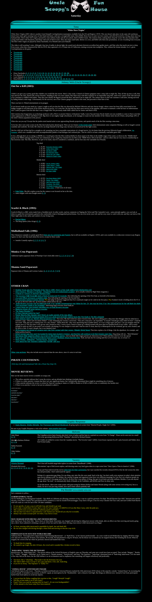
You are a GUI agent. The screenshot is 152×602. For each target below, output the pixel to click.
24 (78, 75)
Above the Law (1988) (53, 154)
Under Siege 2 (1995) (53, 165)
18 (65, 73)
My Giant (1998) (51, 171)
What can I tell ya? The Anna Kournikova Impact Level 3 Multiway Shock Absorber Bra (47, 338)
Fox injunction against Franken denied (29, 300)
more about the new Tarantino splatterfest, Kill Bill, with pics (37, 341)
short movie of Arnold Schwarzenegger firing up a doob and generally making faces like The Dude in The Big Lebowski (59, 317)
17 (62, 73)
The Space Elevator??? (24, 311)
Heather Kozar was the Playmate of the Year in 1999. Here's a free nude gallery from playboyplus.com (53, 290)
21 (70, 75)
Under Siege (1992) (52, 149)
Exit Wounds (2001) (52, 152)
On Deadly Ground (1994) (54, 186)
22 (73, 75)
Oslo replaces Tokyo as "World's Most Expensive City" (35, 319)
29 (92, 75)
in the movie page (85, 125)
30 (95, 75)
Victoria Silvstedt (17, 463)
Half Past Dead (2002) (53, 182)
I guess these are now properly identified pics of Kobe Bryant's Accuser (42, 307)
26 (84, 75)
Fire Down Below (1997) (53, 178)
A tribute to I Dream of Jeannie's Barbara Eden (32, 294)
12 (49, 73)
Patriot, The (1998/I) (52, 180)
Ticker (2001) (50, 188)
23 (76, 75)
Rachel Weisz (20, 219)
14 (54, 73)
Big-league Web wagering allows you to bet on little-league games (40, 336)
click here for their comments (75, 470)
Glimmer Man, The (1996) (54, 167)
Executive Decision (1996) (54, 147)
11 (46, 73)
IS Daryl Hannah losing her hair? (27, 313)
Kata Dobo (19, 191)
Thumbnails (18, 52)
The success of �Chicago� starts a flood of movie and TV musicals (41, 296)
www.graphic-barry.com (57, 428)
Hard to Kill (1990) (51, 169)
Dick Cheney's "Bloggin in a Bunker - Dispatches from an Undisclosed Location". (45, 292)
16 (59, 73)
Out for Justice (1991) (52, 163)
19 (68, 73)
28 (89, 75)
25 (81, 75)
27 (86, 75)
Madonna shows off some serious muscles (31, 309)
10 (43, 73)
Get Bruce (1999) (51, 151)
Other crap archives (18, 352)
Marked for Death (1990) (53, 156)
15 (57, 73)
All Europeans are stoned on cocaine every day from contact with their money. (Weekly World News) (52, 330)
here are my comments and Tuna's (57, 235)
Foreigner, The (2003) (53, 184)
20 (67, 75)
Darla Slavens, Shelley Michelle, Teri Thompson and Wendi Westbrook (41, 425)
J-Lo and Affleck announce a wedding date (31, 298)
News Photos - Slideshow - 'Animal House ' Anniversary (36, 340)
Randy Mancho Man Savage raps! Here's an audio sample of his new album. (44, 315)
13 (51, 73)
